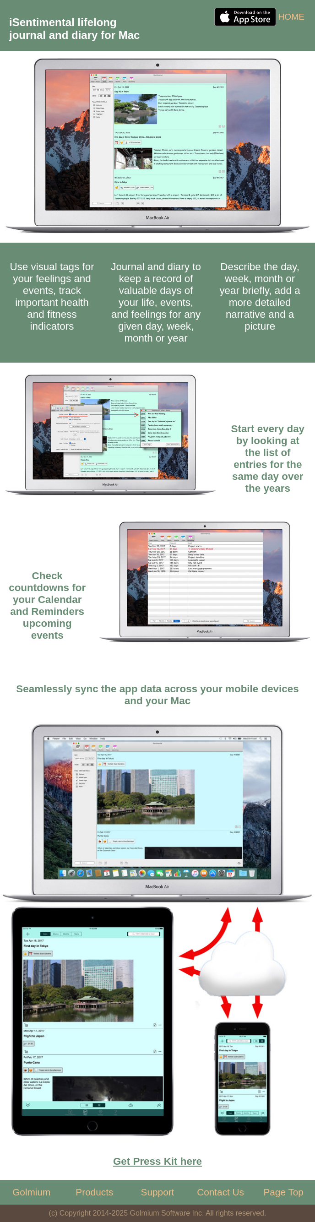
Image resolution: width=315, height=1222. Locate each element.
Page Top (283, 1192)
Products (94, 1192)
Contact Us (220, 1192)
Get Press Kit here (157, 1161)
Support (157, 1192)
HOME (291, 17)
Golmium (31, 1192)
